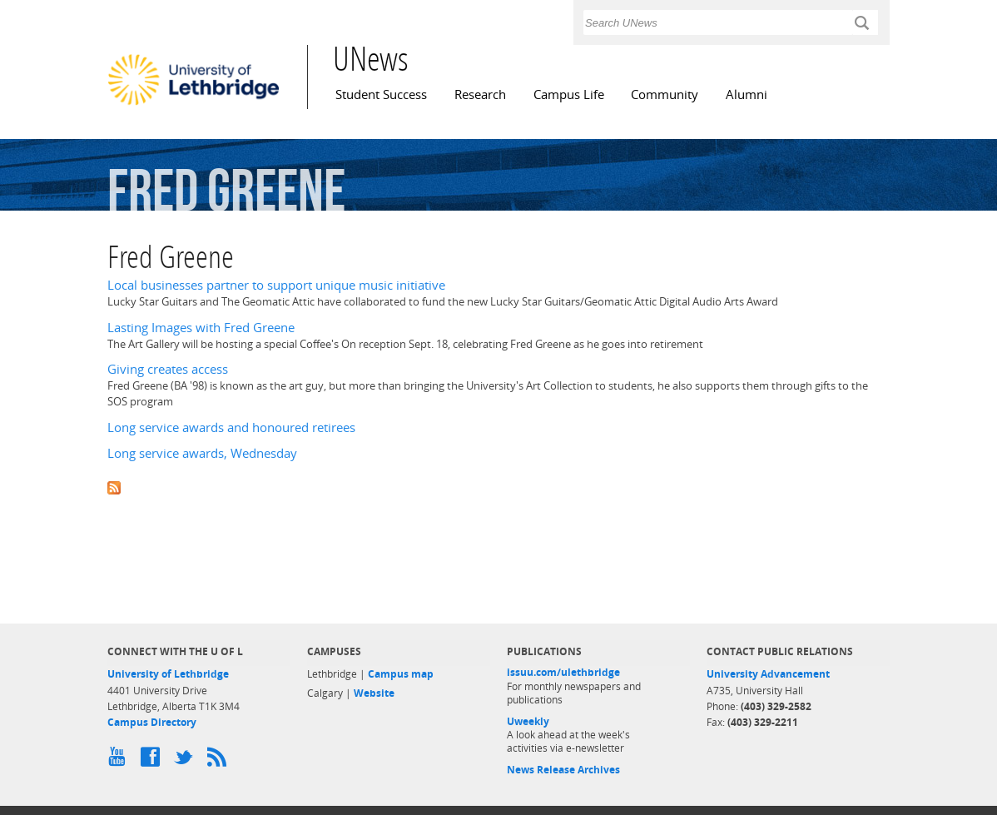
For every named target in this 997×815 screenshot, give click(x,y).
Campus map (401, 674)
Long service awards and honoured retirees (231, 427)
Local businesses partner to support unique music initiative (276, 285)
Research (480, 94)
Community (664, 94)
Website (374, 693)
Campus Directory (151, 722)
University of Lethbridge (168, 674)
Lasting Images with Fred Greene (201, 327)
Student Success (381, 94)
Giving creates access (167, 369)
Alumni (746, 94)
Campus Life (568, 94)
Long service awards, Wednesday (202, 453)
